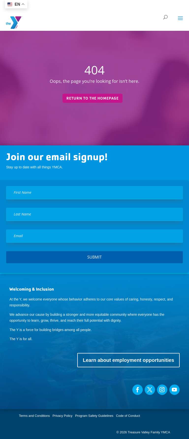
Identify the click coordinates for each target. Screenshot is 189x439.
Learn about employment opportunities (128, 360)
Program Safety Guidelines (93, 416)
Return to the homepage (92, 98)
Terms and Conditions (34, 416)
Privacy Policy (62, 416)
